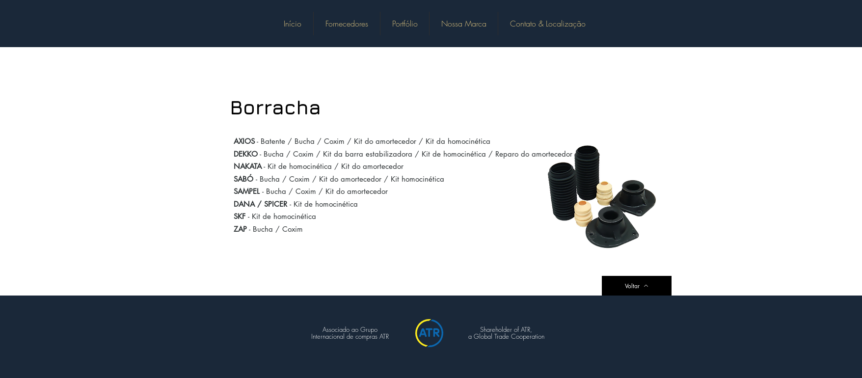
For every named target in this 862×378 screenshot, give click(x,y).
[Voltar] (637, 286)
